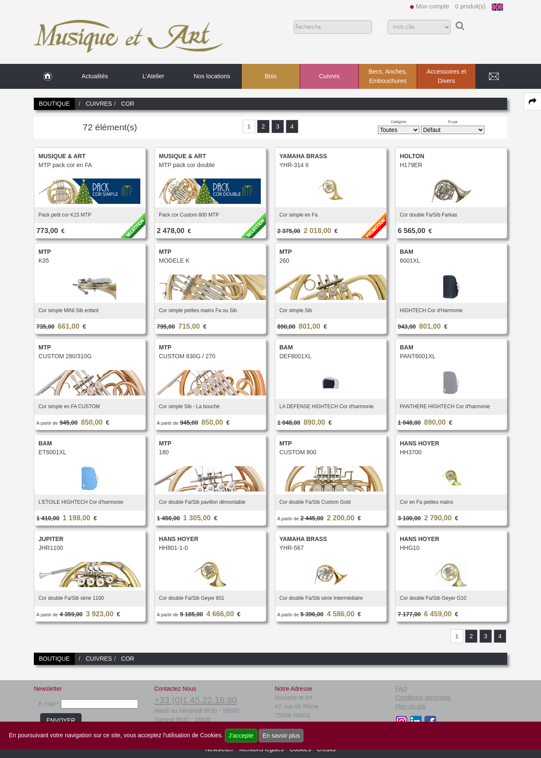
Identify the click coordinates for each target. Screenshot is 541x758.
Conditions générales (423, 697)
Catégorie (398, 122)
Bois (270, 76)
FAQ (401, 688)
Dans (380, 27)
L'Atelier (153, 76)
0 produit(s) (470, 6)
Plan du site (410, 706)
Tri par (453, 122)
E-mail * (48, 703)
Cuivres (329, 76)
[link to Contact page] (493, 77)
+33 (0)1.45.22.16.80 (195, 700)
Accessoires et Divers (446, 76)
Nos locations (212, 76)
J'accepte (241, 735)
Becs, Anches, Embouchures (388, 76)
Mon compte (432, 6)
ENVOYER (60, 720)
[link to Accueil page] (48, 77)
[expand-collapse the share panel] (532, 101)
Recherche (279, 27)
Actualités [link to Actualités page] (95, 76)
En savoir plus (281, 735)
